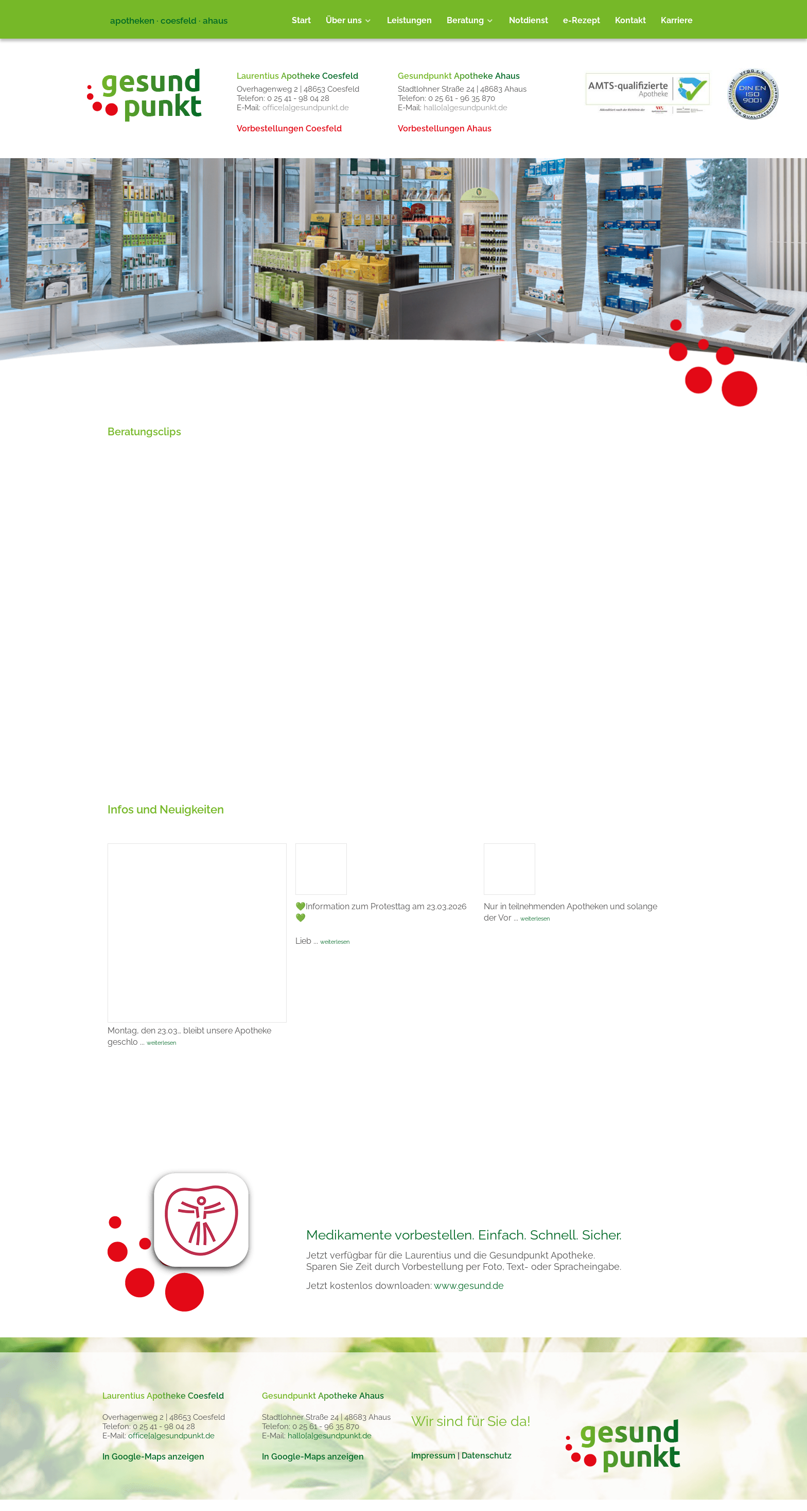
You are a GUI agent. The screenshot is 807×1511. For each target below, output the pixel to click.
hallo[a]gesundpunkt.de (465, 107)
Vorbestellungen (289, 128)
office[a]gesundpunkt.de (305, 107)
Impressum (433, 1456)
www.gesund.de (469, 1285)
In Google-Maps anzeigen (153, 1457)
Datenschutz (487, 1456)
